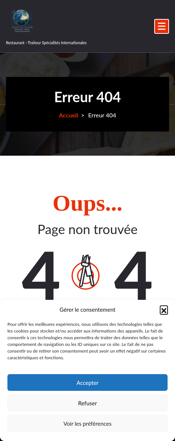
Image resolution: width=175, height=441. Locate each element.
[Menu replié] (161, 26)
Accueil (68, 115)
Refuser (87, 403)
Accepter (87, 382)
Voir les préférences (88, 423)
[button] (164, 309)
